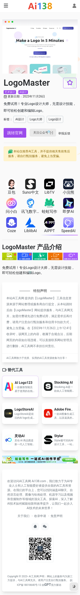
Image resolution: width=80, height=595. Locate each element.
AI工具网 (34, 576)
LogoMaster (45, 298)
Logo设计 (55, 119)
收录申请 (40, 516)
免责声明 (57, 516)
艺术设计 (10, 92)
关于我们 (23, 516)
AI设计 (23, 92)
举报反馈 (64, 133)
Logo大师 (36, 119)
